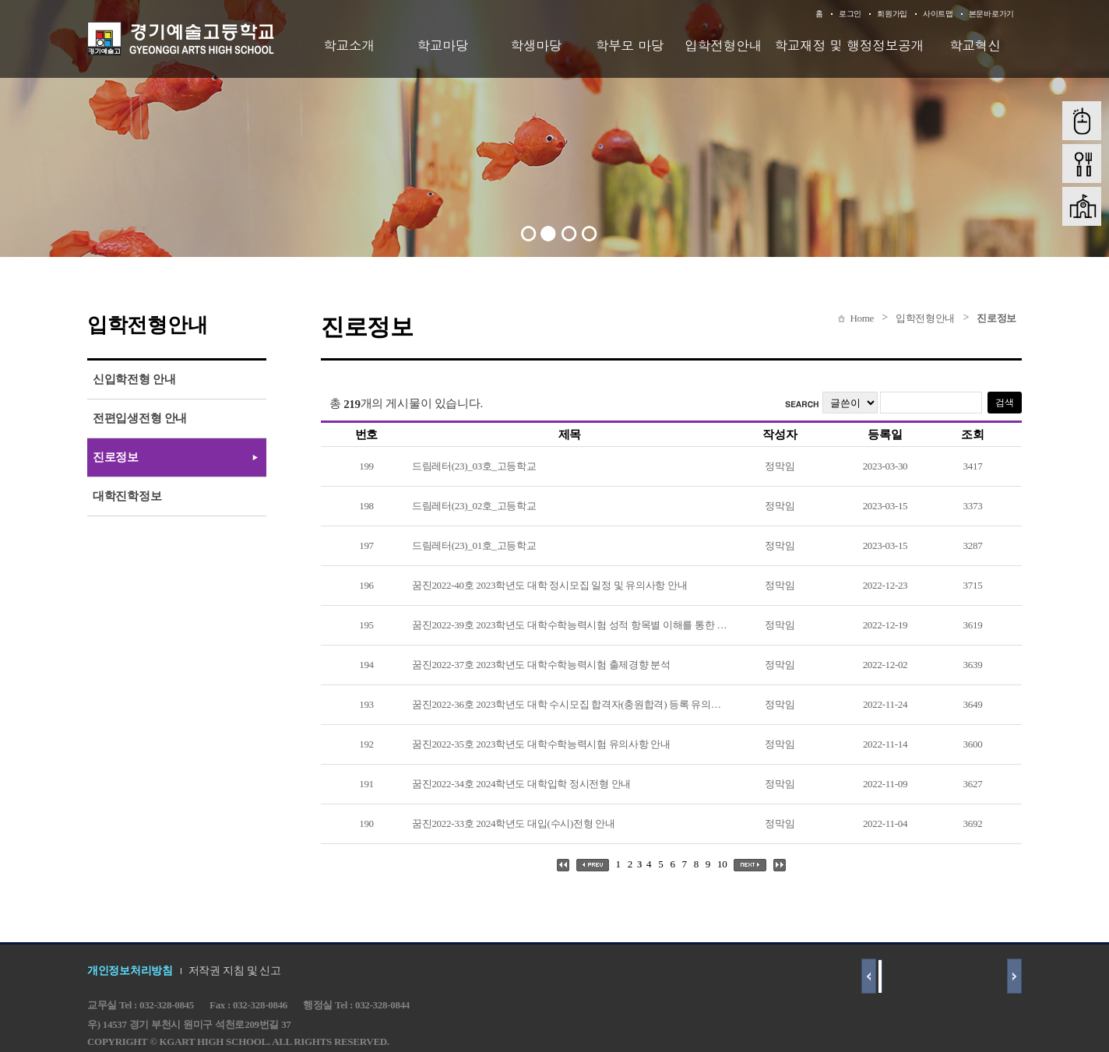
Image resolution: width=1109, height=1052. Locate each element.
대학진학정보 (127, 496)
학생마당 (536, 45)
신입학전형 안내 (134, 379)
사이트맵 (938, 13)
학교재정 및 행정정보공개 (849, 45)
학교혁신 (975, 45)
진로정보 (996, 318)
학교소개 (349, 45)
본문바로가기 (991, 13)
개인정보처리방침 (130, 970)
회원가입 (892, 13)
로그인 (850, 13)
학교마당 (442, 45)
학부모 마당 (630, 45)
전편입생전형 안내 (140, 418)
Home (862, 318)
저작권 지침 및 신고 (234, 970)
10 (722, 864)
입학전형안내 (723, 45)
